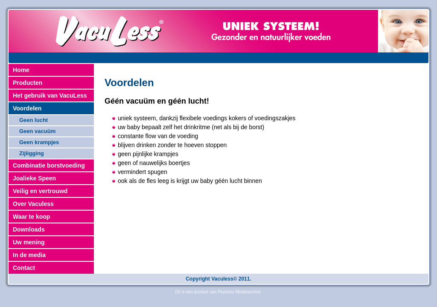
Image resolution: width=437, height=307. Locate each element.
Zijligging (31, 153)
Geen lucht (33, 120)
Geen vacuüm (37, 131)
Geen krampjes (39, 142)
